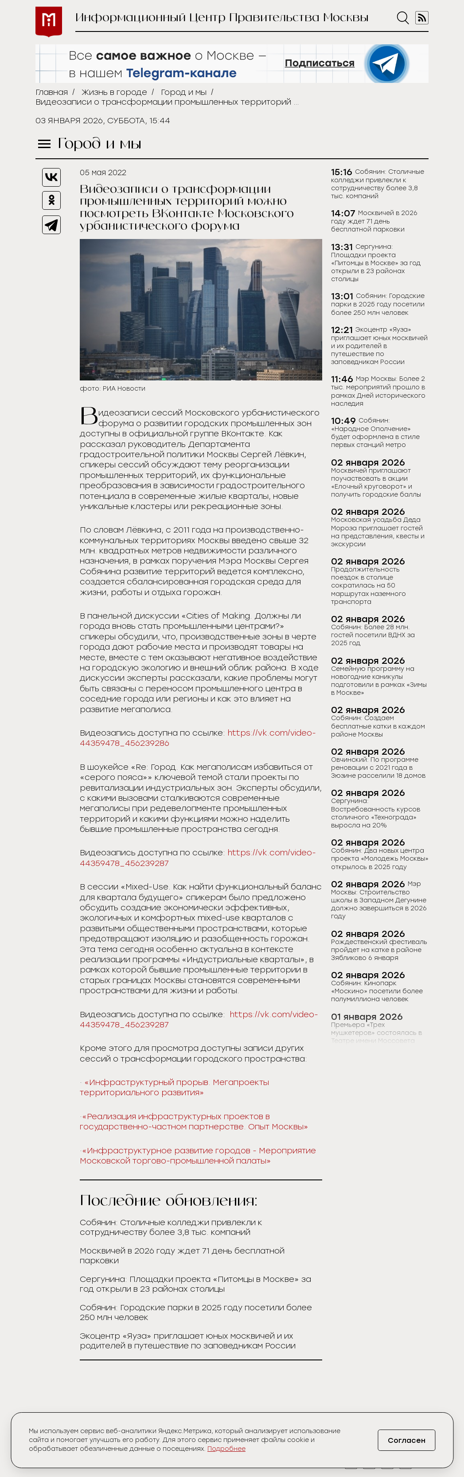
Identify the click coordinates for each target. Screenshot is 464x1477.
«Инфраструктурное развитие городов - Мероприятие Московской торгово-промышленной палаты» (198, 1156)
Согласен (406, 1440)
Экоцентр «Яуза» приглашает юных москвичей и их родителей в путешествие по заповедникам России (188, 1341)
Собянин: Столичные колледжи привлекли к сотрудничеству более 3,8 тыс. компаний (171, 1227)
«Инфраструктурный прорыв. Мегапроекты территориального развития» (174, 1087)
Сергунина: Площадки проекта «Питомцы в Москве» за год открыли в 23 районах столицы (195, 1284)
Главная (51, 92)
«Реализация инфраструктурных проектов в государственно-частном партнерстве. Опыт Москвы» (194, 1122)
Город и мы (184, 92)
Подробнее (226, 1449)
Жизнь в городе (114, 92)
